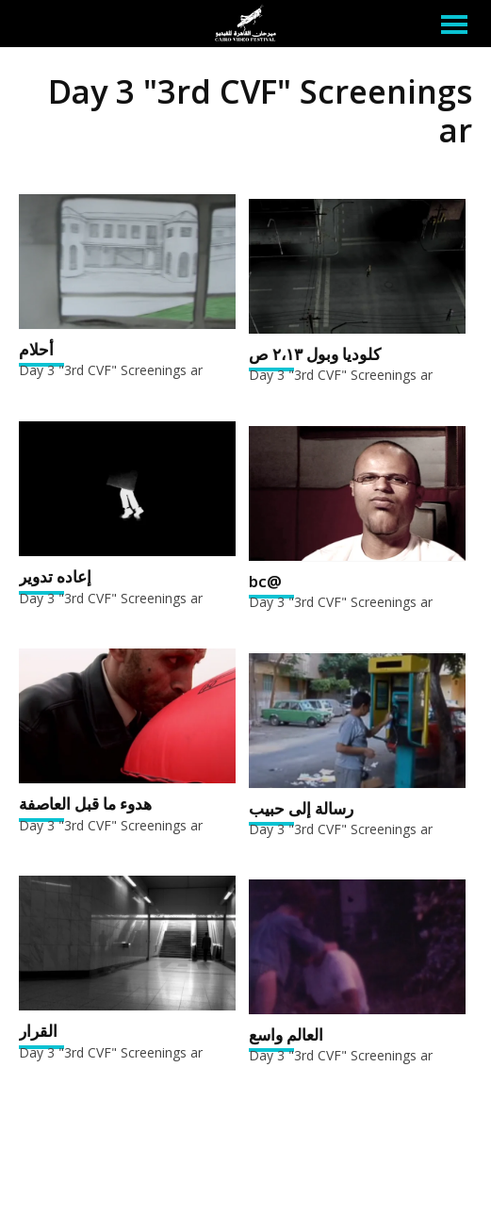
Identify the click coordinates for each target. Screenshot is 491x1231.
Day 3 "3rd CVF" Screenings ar (111, 370)
